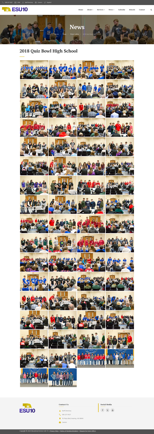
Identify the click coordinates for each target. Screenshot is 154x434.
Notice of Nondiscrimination (69, 431)
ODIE (18, 2)
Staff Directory (29, 2)
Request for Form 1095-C (88, 431)
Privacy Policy (54, 431)
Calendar (121, 10)
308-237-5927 (9, 2)
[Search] (151, 10)
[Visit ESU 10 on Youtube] (113, 410)
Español (49, 2)
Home (80, 10)
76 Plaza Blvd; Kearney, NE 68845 (72, 418)
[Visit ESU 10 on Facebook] (102, 410)
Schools (132, 10)
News (111, 10)
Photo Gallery (74, 34)
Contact (142, 10)
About (89, 10)
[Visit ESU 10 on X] (108, 410)
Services (100, 10)
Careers (40, 2)
